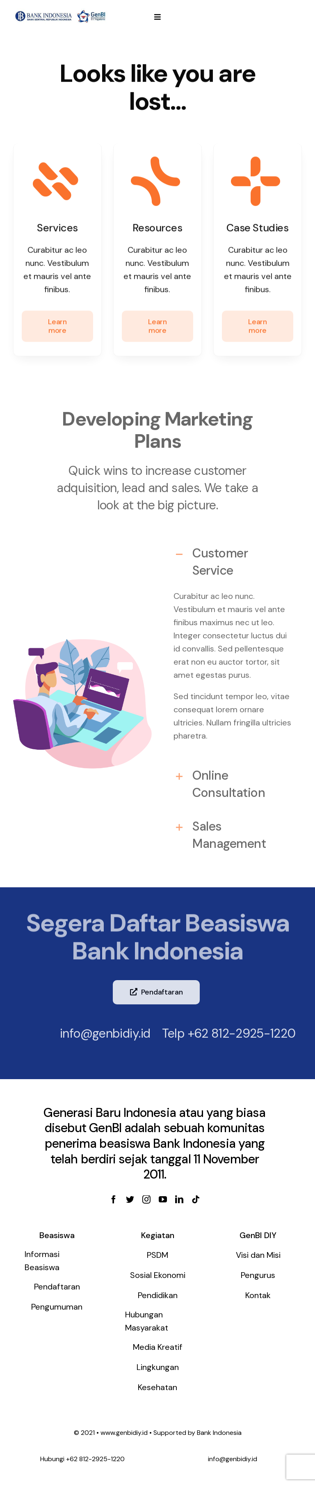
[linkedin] (179, 1199)
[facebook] (114, 1199)
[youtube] (163, 1199)
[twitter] (130, 1199)
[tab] (232, 557)
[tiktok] (196, 1199)
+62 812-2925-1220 (235, 1033)
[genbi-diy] (60, 12)
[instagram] (146, 1199)
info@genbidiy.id (98, 1033)
